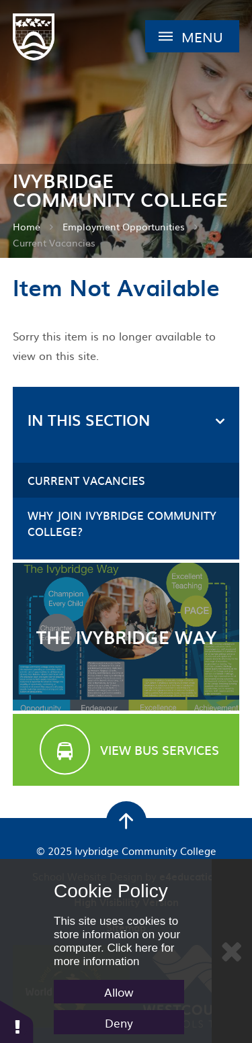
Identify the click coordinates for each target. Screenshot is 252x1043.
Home (26, 226)
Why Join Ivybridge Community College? (122, 523)
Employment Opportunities (123, 226)
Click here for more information (114, 955)
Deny (119, 1022)
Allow (119, 991)
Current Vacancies (54, 242)
